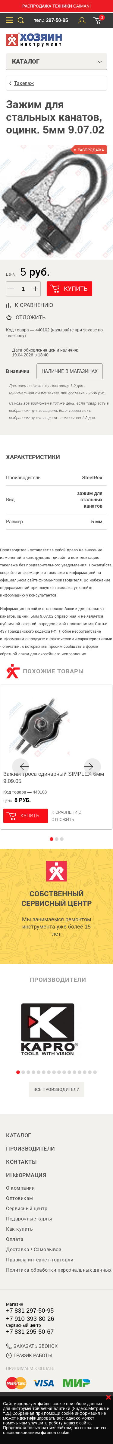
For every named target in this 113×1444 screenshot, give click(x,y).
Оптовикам (19, 1198)
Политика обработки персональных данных (58, 1270)
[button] (36, 289)
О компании (20, 1188)
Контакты (21, 1162)
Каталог (18, 1135)
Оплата (15, 1239)
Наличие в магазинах (70, 371)
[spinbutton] (23, 289)
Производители (30, 1149)
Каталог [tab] (57, 61)
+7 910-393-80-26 (30, 1318)
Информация (26, 1175)
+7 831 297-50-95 (30, 1310)
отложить (31, 318)
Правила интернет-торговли (39, 1259)
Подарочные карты (29, 1218)
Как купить (19, 1229)
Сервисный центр (27, 1208)
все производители (56, 1089)
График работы (29, 1355)
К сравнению (66, 812)
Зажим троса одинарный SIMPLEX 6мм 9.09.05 (53, 777)
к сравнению (34, 305)
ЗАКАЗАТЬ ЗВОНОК (32, 1346)
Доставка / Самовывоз (33, 1249)
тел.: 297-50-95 (51, 20)
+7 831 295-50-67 (30, 1331)
